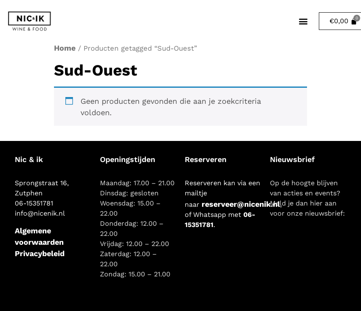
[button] (303, 21)
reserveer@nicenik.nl (241, 204)
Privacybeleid (40, 253)
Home (64, 47)
